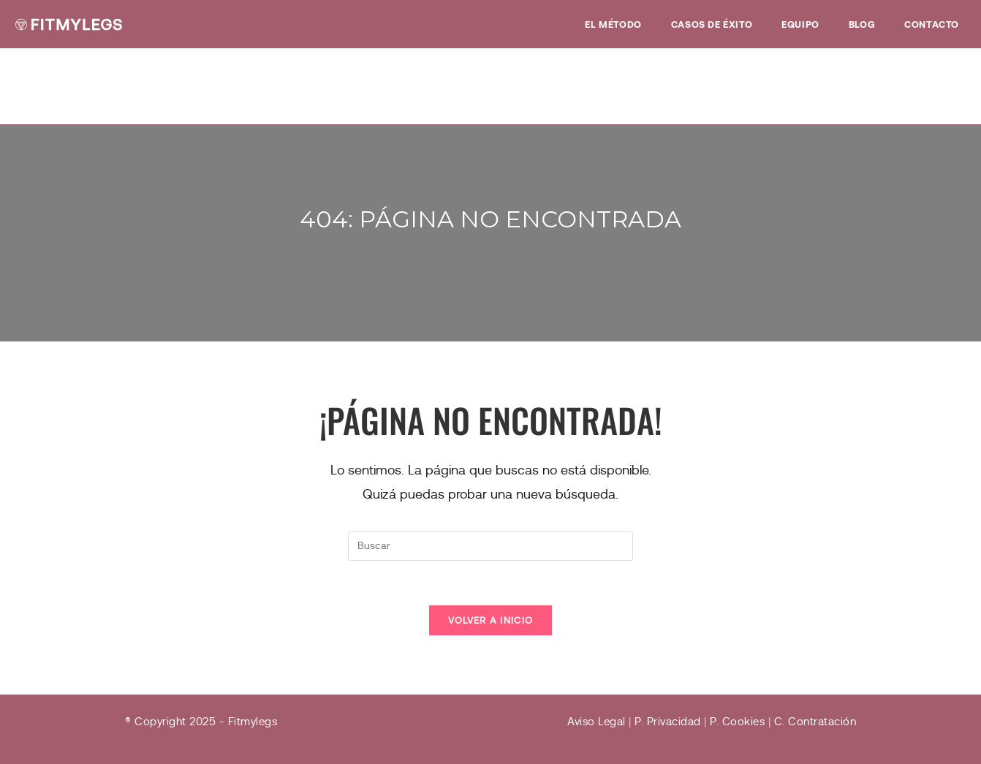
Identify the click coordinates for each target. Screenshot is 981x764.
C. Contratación (815, 721)
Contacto (931, 24)
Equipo (800, 24)
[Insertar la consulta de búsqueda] (490, 546)
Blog (862, 24)
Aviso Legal (596, 721)
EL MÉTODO (613, 24)
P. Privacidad (668, 721)
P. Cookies (737, 721)
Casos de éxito (711, 24)
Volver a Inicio (491, 620)
